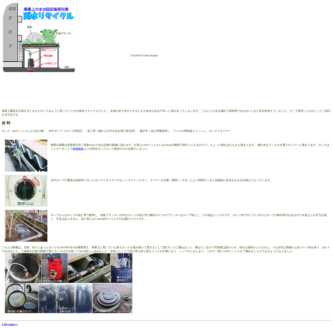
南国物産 (78, 148)
